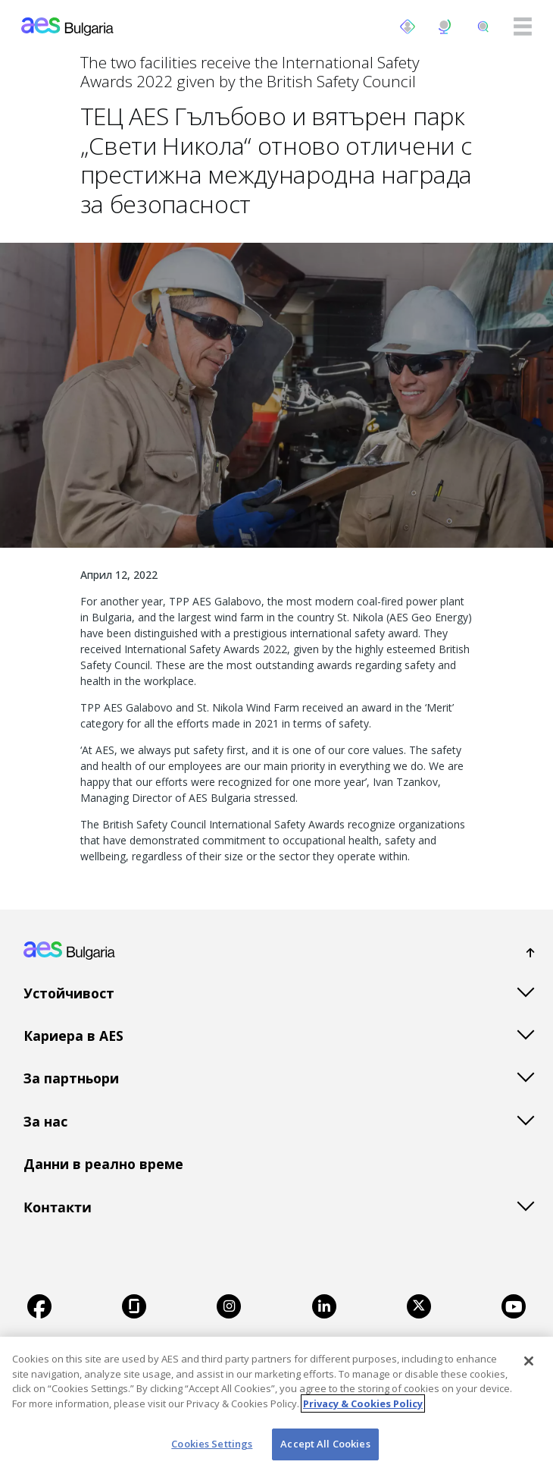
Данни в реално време (103, 1164)
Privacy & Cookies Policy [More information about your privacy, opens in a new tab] (363, 1403)
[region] (276, 1404)
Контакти (57, 1207)
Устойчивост (68, 993)
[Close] (528, 1361)
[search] (483, 26)
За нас (45, 1121)
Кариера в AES (73, 1035)
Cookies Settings (211, 1444)
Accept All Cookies (325, 1444)
